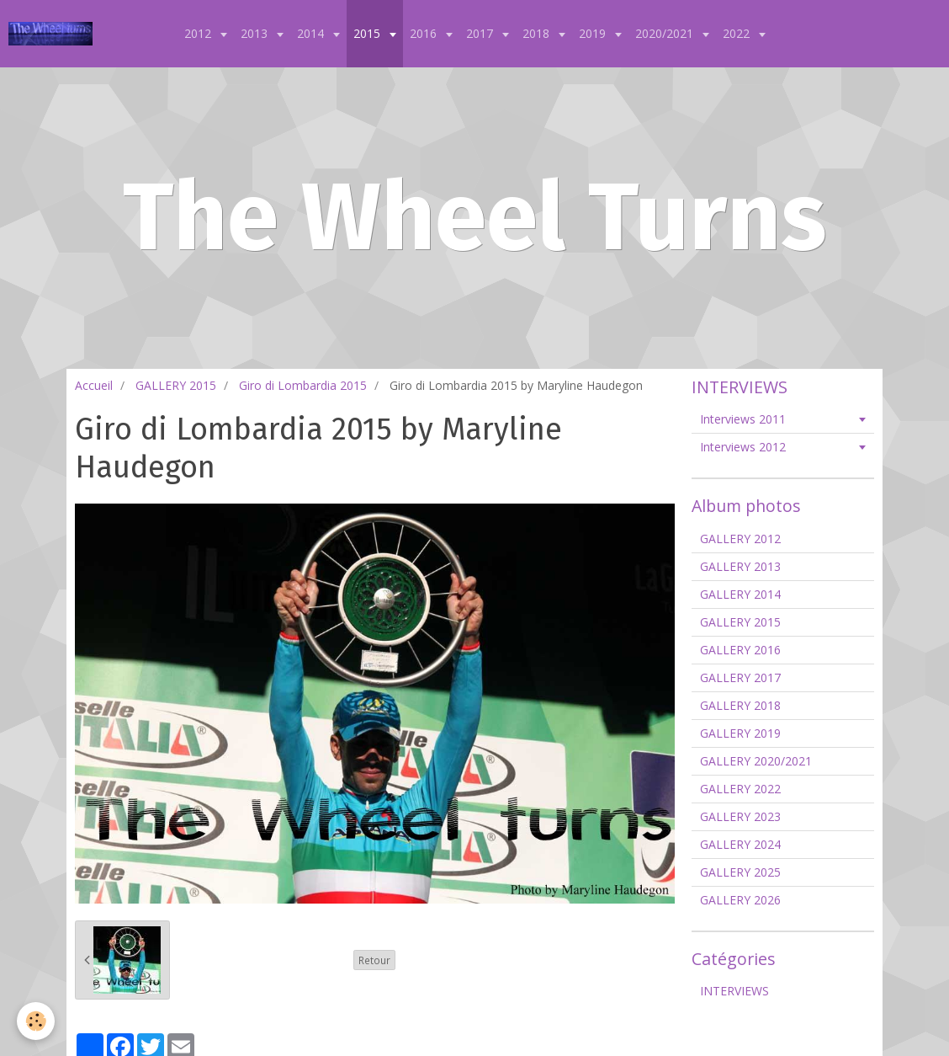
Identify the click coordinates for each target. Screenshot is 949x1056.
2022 (738, 33)
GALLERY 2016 (740, 650)
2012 (199, 33)
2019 (594, 33)
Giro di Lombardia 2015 (303, 385)
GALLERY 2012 (740, 539)
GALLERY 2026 (740, 900)
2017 (481, 33)
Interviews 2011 (743, 419)
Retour (374, 960)
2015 (368, 33)
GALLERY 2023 (740, 816)
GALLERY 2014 (740, 594)
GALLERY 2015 (175, 385)
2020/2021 (666, 33)
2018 (537, 33)
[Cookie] (36, 1021)
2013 (256, 33)
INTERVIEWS (734, 991)
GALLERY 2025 (740, 872)
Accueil (94, 385)
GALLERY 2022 (740, 789)
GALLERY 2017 (740, 677)
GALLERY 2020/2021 (756, 761)
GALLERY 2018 (740, 705)
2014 (312, 33)
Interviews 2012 (743, 447)
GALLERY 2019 (740, 733)
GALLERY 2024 (740, 844)
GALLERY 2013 (740, 566)
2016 (425, 33)
